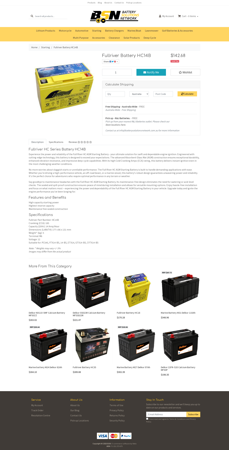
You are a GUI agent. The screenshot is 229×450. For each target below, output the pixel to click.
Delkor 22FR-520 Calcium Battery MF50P (178, 368)
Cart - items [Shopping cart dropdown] (187, 16)
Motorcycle (65, 30)
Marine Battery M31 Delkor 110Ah (178, 312)
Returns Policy (117, 415)
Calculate (187, 93)
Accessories (98, 37)
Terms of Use (116, 405)
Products (91, 2)
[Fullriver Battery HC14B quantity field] (117, 72)
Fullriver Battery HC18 (128, 312)
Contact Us (119, 2)
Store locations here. (115, 124)
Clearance (114, 37)
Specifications (56, 142)
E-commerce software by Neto (124, 443)
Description (37, 142)
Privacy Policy (117, 410)
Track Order (37, 410)
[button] (185, 72)
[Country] (139, 94)
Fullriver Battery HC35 (84, 367)
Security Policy (117, 420)
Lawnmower (151, 30)
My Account (37, 405)
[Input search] (51, 16)
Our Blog (74, 410)
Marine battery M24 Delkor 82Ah (45, 367)
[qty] (115, 94)
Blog (100, 2)
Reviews (80, 142)
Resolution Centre (40, 415)
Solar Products (131, 37)
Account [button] (166, 16)
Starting (96, 30)
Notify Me (151, 72)
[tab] (37, 142)
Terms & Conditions (177, 419)
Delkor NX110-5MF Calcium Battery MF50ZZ (47, 314)
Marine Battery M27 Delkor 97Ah (133, 367)
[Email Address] (166, 414)
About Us (108, 2)
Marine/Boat (134, 30)
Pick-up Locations (133, 2)
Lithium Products (45, 30)
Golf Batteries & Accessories (177, 30)
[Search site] (32, 16)
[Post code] (163, 94)
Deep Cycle (150, 37)
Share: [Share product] (110, 61)
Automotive (81, 30)
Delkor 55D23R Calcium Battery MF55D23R (89, 314)
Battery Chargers (114, 30)
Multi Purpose (81, 37)
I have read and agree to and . (171, 420)
